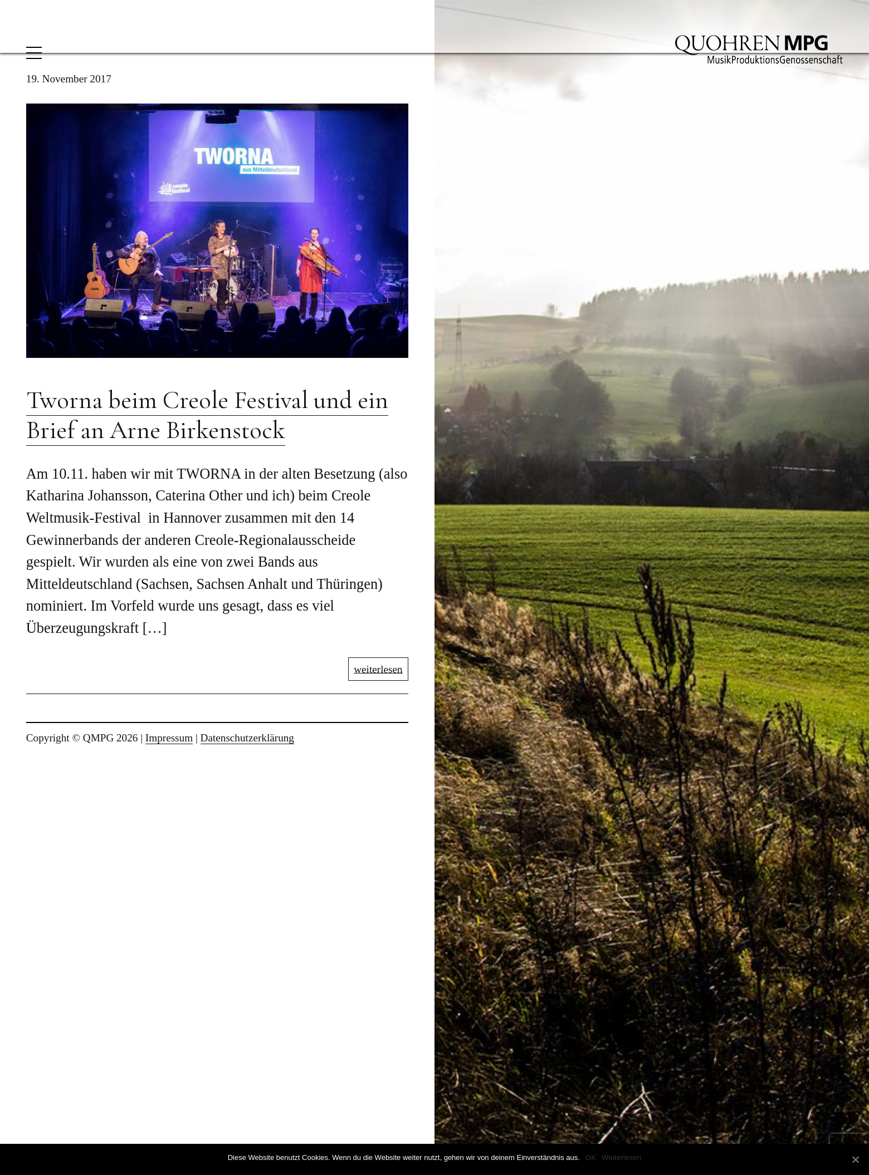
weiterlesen (378, 669)
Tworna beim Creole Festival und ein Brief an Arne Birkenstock (207, 415)
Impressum (169, 738)
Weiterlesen (621, 1157)
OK (590, 1157)
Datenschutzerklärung (247, 738)
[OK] (855, 1160)
